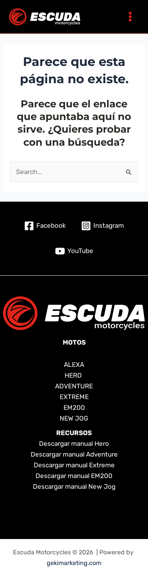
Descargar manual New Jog (74, 486)
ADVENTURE (74, 386)
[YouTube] (74, 251)
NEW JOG (74, 418)
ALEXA (74, 364)
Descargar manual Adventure (74, 454)
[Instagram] (102, 225)
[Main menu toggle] (130, 17)
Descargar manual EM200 (74, 476)
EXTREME (74, 397)
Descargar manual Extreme (74, 465)
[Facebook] (44, 225)
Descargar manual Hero (74, 443)
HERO (74, 375)
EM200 (74, 407)
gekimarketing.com (74, 563)
